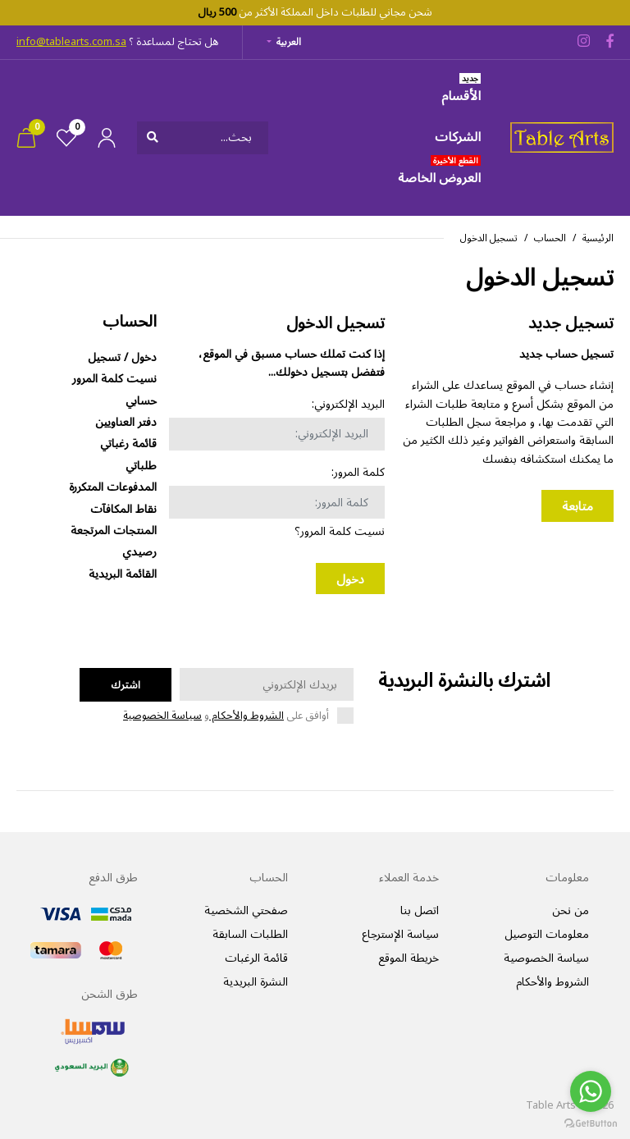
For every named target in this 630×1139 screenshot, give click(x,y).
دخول (144, 357)
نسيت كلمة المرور (114, 379)
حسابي (141, 401)
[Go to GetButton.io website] (590, 1123)
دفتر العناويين (126, 422)
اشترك (125, 685)
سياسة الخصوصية (162, 715)
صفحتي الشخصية (246, 910)
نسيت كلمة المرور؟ (339, 531)
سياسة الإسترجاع (400, 934)
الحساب (550, 238)
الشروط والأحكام (246, 715)
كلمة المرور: (358, 473)
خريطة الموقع (408, 958)
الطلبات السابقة (250, 934)
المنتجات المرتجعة (114, 530)
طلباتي (141, 466)
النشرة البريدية (255, 982)
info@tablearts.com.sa (71, 41)
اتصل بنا (419, 910)
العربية (288, 42)
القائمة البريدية (123, 574)
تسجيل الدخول (489, 238)
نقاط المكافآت (123, 509)
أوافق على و (226, 716)
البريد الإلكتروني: (348, 405)
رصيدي (139, 552)
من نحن (570, 910)
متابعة (577, 506)
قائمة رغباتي (128, 443)
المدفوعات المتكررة (113, 487)
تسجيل (104, 357)
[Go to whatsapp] (590, 1091)
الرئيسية (598, 238)
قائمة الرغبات (256, 958)
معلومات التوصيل (546, 934)
